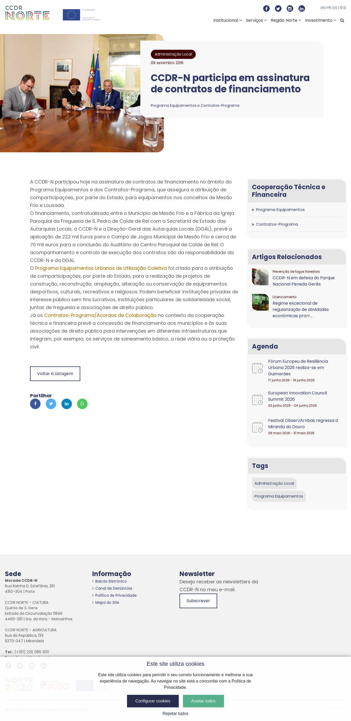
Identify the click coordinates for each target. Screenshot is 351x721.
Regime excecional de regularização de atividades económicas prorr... (301, 309)
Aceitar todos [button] (203, 701)
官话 (343, 7)
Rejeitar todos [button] (175, 713)
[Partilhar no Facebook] (35, 404)
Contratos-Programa (277, 224)
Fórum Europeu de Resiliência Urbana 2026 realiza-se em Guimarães (298, 367)
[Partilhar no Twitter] (51, 404)
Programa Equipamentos (280, 209)
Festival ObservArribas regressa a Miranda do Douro (303, 423)
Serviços (256, 20)
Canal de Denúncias (112, 588)
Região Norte (286, 20)
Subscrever (198, 601)
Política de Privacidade (114, 595)
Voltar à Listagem (55, 374)
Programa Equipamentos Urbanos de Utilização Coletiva (101, 268)
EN (323, 7)
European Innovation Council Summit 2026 (297, 396)
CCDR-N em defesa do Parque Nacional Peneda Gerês (304, 281)
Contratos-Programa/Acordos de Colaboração (100, 315)
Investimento (320, 20)
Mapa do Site (105, 602)
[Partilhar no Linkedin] (66, 404)
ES (335, 7)
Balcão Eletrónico (109, 581)
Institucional (227, 20)
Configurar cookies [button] (152, 701)
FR (329, 7)
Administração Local (274, 483)
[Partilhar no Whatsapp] (82, 404)
